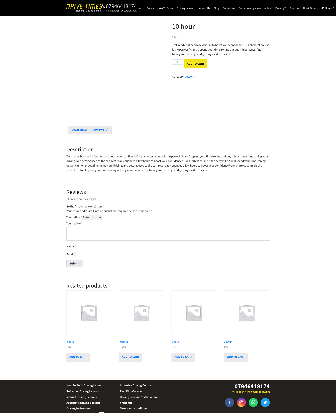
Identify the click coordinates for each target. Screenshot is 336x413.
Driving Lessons (186, 8)
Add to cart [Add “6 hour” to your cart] (183, 357)
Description (80, 130)
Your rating (74, 217)
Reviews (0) (100, 130)
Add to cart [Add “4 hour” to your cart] (78, 357)
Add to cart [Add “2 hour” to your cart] (236, 357)
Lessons (190, 76)
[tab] (80, 130)
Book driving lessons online (255, 8)
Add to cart (195, 64)
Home (139, 8)
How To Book (165, 8)
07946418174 (252, 386)
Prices (150, 8)
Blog (216, 8)
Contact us (229, 8)
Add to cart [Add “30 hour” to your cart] (130, 357)
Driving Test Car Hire (287, 8)
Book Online (310, 8)
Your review (74, 223)
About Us (204, 8)
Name (71, 246)
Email (70, 254)
